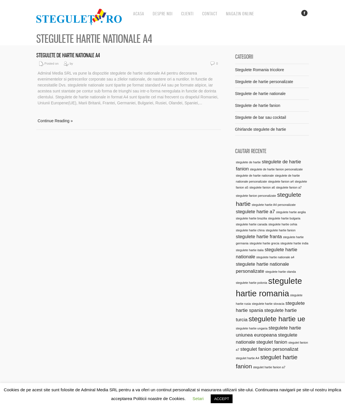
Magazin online (240, 13)
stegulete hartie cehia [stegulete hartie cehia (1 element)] (282, 224)
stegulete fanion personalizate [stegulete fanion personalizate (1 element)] (256, 195)
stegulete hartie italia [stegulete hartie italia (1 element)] (250, 250)
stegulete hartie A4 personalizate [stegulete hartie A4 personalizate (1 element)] (274, 204)
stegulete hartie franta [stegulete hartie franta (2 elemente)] (259, 236)
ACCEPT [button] (221, 399)
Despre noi (163, 13)
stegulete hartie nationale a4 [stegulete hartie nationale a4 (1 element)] (275, 257)
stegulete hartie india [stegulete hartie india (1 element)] (294, 243)
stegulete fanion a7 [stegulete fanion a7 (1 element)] (289, 187)
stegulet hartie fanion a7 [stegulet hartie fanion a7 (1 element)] (269, 367)
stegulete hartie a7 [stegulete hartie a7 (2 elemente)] (255, 211)
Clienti (187, 13)
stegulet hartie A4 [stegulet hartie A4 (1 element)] (247, 358)
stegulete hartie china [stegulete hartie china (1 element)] (250, 230)
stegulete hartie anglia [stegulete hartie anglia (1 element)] (291, 212)
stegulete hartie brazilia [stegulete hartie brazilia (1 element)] (251, 218)
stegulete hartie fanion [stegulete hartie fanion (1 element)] (281, 230)
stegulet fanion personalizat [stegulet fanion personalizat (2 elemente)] (269, 349)
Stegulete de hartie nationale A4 (68, 55)
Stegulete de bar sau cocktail (260, 117)
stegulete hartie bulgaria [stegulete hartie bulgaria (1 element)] (284, 218)
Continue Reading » (55, 121)
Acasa (138, 13)
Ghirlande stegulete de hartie (260, 129)
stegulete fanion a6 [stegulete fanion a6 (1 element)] (262, 187)
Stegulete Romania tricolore (259, 69)
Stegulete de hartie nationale (260, 93)
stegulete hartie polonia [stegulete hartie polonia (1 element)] (251, 282)
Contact (210, 13)
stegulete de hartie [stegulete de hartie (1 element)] (248, 162)
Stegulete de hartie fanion (258, 105)
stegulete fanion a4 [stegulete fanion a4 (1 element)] (281, 181)
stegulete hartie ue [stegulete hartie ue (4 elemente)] (276, 319)
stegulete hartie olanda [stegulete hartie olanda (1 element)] (280, 271)
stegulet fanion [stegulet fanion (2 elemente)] (271, 342)
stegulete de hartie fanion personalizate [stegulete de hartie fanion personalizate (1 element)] (276, 169)
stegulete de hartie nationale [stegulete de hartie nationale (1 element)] (255, 175)
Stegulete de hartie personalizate (264, 81)
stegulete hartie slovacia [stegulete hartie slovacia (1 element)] (268, 303)
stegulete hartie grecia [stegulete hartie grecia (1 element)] (264, 243)
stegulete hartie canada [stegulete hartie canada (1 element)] (251, 224)
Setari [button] (198, 398)
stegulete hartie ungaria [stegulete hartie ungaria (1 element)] (251, 328)
